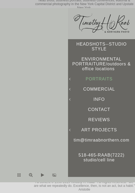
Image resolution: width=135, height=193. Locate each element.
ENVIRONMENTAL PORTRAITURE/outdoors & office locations (101, 64)
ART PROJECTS (99, 130)
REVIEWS (99, 119)
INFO (99, 99)
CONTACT (99, 109)
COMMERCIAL (99, 89)
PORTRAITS (99, 79)
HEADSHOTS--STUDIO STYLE (101, 46)
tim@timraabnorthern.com (101, 140)
